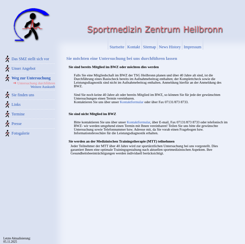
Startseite (116, 47)
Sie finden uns (23, 95)
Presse (17, 123)
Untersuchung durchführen (36, 83)
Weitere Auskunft (42, 87)
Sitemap (149, 47)
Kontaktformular (131, 102)
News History (170, 47)
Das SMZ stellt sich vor (30, 59)
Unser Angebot (23, 68)
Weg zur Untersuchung (31, 78)
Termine (18, 114)
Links (16, 104)
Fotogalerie (21, 133)
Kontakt (133, 47)
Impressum (192, 47)
